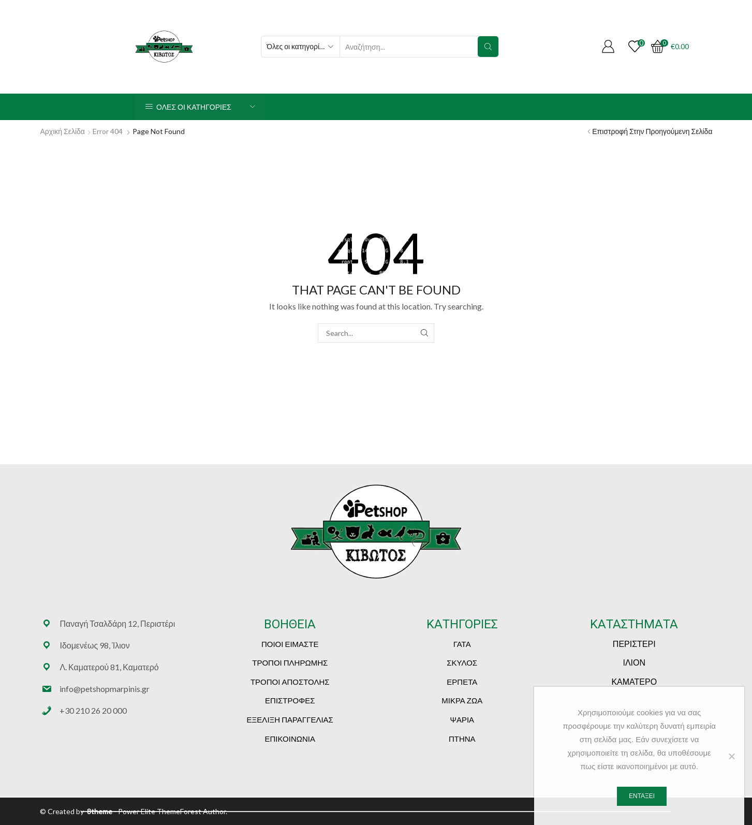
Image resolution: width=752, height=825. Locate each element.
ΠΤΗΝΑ (462, 738)
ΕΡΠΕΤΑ (462, 681)
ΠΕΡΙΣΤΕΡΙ (634, 644)
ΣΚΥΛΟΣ (462, 662)
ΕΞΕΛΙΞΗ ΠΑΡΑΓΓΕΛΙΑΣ (290, 719)
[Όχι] (731, 756)
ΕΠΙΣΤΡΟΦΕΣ (290, 700)
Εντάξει (642, 796)
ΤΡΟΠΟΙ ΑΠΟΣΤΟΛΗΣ (290, 681)
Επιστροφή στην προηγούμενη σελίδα (652, 131)
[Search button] (488, 46)
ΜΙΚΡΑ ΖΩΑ (461, 700)
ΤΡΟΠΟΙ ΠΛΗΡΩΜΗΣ (290, 662)
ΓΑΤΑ (462, 644)
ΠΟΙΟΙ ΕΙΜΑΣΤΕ (290, 644)
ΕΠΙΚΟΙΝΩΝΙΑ (290, 738)
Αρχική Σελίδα (62, 131)
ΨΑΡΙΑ (462, 719)
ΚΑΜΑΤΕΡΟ (634, 681)
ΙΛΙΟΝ (634, 662)
